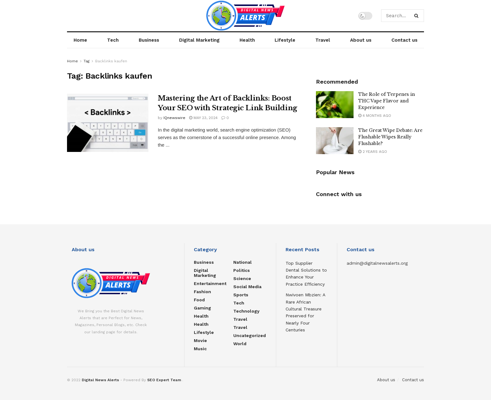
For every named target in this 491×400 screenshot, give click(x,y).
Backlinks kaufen (111, 61)
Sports (240, 294)
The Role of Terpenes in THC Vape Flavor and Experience (386, 100)
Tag (87, 61)
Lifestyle (285, 40)
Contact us (404, 40)
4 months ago (374, 115)
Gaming (202, 307)
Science (242, 278)
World (239, 343)
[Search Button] (417, 15)
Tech (113, 40)
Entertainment (210, 283)
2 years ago (372, 151)
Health (247, 40)
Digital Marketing (199, 40)
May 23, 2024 (203, 118)
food (199, 299)
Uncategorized (249, 335)
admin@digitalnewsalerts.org (377, 263)
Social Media (247, 286)
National (242, 262)
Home (80, 40)
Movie (200, 340)
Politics (241, 270)
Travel (322, 40)
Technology (246, 311)
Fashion (202, 291)
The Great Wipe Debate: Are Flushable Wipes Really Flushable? (390, 136)
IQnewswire (174, 118)
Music (200, 348)
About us (360, 40)
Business (149, 40)
